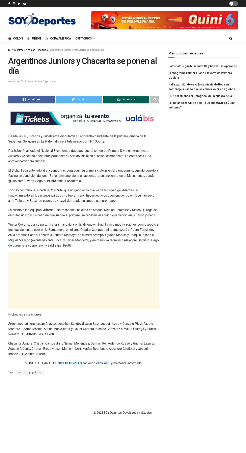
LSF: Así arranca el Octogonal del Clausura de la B (201, 96)
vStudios (146, 412)
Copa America (58, 38)
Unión (34, 38)
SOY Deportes (16, 50)
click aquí (103, 363)
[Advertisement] (84, 280)
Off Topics (83, 38)
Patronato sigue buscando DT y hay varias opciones (202, 66)
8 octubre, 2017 (17, 81)
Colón (15, 38)
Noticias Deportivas (37, 50)
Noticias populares (30, 372)
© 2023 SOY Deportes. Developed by (117, 412)
